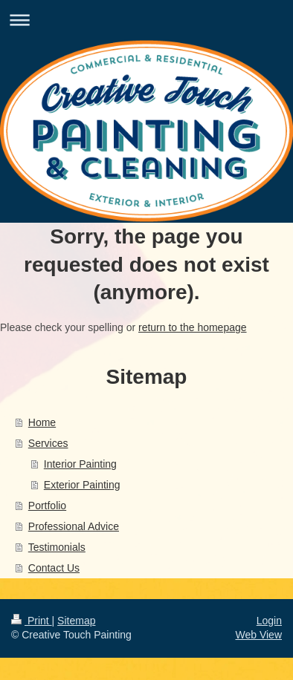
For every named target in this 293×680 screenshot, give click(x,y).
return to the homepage (192, 327)
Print (31, 621)
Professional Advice (73, 526)
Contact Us (54, 568)
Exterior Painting (82, 485)
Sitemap (76, 621)
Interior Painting (80, 464)
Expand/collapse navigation (146, 20)
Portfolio (47, 505)
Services (48, 443)
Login (269, 621)
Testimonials (57, 547)
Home (42, 422)
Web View (258, 635)
